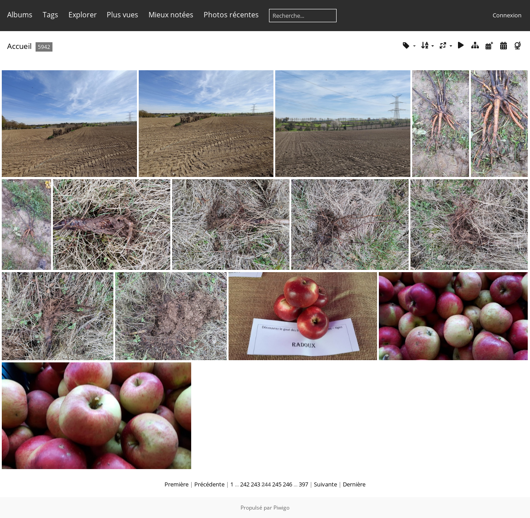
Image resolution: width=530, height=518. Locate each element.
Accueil (19, 46)
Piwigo (281, 507)
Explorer (82, 15)
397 (303, 484)
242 (244, 484)
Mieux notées (171, 15)
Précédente (209, 484)
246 (287, 484)
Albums (19, 15)
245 (276, 484)
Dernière (354, 484)
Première (177, 484)
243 (255, 484)
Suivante (325, 484)
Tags (50, 15)
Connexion (507, 15)
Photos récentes (231, 15)
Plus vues (122, 15)
